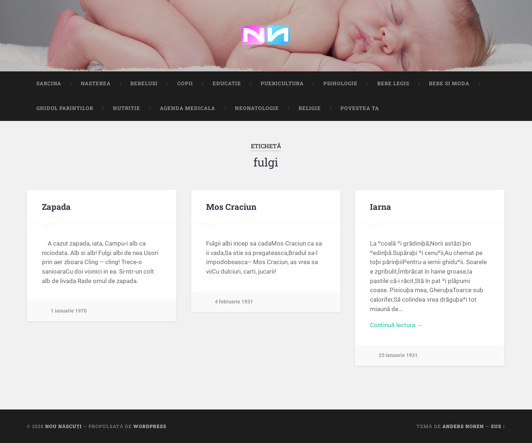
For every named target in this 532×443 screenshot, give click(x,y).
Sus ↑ (498, 426)
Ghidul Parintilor (64, 108)
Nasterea (96, 83)
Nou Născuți (63, 426)
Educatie (227, 83)
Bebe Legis (393, 83)
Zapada (56, 206)
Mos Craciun (231, 206)
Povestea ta (359, 108)
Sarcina (48, 83)
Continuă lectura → (396, 325)
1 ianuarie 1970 (69, 311)
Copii (185, 83)
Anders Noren (463, 426)
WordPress (149, 426)
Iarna (380, 206)
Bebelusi (144, 83)
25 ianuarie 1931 (398, 355)
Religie (310, 108)
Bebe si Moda (449, 83)
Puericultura (282, 83)
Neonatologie (257, 108)
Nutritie (126, 108)
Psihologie (340, 83)
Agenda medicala (187, 108)
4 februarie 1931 (234, 302)
